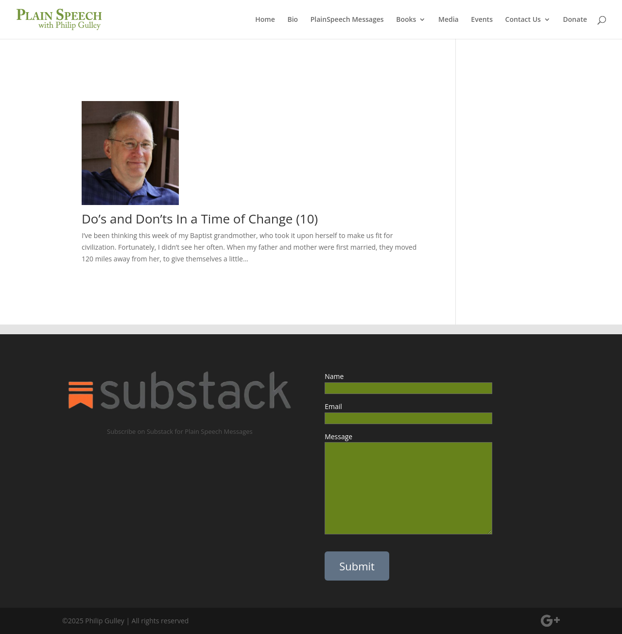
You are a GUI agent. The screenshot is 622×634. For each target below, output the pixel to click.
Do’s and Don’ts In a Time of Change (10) (200, 218)
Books (406, 20)
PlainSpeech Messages (347, 20)
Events (482, 20)
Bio (292, 20)
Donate (575, 20)
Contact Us (523, 20)
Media (448, 20)
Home (265, 20)
